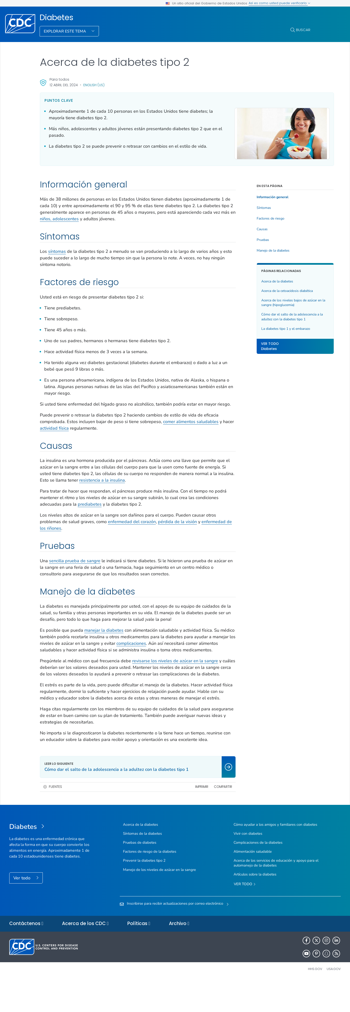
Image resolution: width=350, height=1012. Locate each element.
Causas (246, 228)
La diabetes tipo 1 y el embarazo (270, 328)
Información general (257, 196)
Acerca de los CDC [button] (85, 955)
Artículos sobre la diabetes (255, 906)
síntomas (57, 251)
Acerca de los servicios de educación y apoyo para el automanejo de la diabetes (276, 895)
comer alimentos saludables (191, 427)
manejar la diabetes (103, 636)
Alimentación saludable (253, 883)
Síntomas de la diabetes (142, 865)
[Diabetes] (50, 859)
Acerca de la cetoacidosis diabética (272, 290)
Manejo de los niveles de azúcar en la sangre (159, 901)
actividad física (69, 434)
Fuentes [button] (55, 818)
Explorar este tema (65, 31)
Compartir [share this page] (207, 818)
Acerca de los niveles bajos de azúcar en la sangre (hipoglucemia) (274, 302)
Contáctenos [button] (26, 955)
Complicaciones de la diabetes (258, 874)
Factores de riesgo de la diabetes (149, 883)
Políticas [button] (138, 955)
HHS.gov (315, 1001)
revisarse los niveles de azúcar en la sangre (175, 673)
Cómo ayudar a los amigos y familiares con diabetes (275, 856)
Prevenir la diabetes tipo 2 (144, 892)
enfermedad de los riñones (66, 534)
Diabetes (56, 17)
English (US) (94, 85)
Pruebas (247, 239)
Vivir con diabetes (248, 865)
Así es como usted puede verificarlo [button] (279, 3)
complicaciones (174, 649)
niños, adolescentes (118, 218)
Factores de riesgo (255, 218)
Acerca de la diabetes (262, 280)
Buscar (303, 29)
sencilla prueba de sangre (74, 567)
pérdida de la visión (177, 527)
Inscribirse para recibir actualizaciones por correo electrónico (175, 935)
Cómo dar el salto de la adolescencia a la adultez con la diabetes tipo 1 (275, 316)
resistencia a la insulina (143, 486)
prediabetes (114, 510)
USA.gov (334, 1001)
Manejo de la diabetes (257, 250)
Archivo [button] (179, 955)
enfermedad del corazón (132, 527)
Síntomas (248, 207)
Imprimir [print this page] (186, 818)
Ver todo (22, 910)
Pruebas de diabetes (139, 874)
